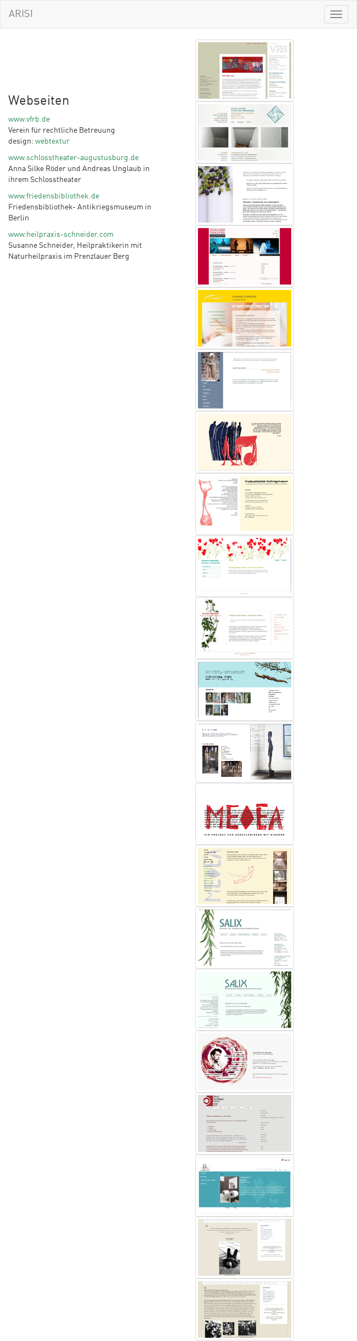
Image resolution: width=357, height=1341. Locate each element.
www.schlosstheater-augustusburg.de (73, 158)
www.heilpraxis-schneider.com (61, 234)
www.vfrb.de (29, 119)
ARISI (21, 14)
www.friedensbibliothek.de (53, 196)
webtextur (52, 141)
